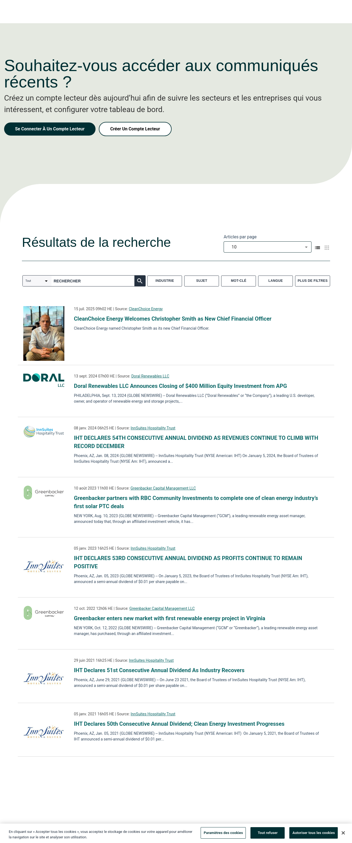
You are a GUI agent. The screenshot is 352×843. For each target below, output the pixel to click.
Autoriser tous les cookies (313, 835)
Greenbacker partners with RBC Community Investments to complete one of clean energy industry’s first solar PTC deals (196, 502)
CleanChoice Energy (146, 309)
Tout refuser (268, 835)
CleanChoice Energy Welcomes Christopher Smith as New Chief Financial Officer (173, 318)
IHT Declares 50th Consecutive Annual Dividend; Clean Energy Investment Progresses (179, 724)
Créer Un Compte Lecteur (135, 128)
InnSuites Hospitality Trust (153, 428)
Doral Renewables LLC (150, 376)
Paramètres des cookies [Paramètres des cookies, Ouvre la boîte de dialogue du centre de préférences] (223, 835)
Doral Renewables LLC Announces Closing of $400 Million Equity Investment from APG (180, 386)
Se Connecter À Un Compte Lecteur (50, 128)
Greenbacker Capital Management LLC (163, 488)
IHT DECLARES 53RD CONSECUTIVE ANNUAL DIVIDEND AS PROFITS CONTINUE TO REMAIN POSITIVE (188, 562)
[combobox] (267, 247)
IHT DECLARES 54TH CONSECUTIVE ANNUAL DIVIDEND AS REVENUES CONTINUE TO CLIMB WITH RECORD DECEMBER (196, 442)
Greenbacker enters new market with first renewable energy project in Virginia (169, 618)
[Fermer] (343, 835)
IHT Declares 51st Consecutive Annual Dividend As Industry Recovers (159, 670)
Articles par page (240, 236)
